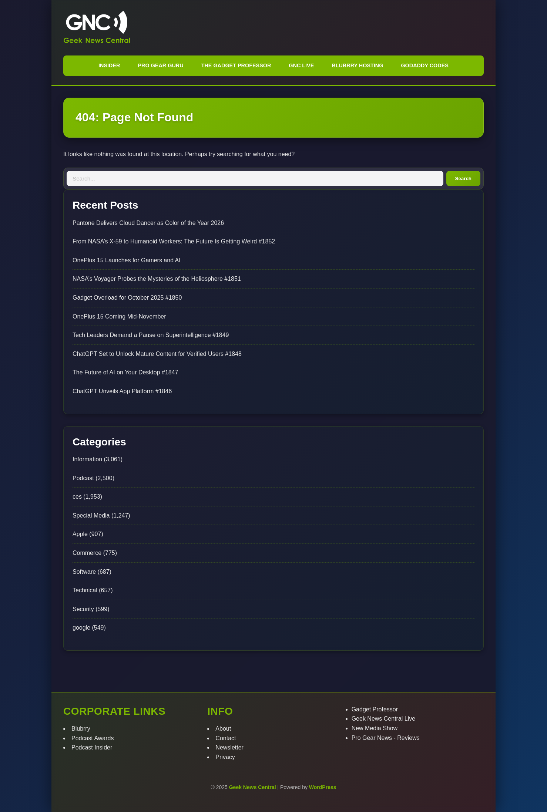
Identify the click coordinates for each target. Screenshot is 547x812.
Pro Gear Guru (160, 65)
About (223, 728)
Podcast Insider (91, 747)
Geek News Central (253, 787)
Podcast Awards (92, 738)
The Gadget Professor (236, 65)
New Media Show (375, 728)
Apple (80, 534)
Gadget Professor (375, 709)
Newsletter (229, 747)
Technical (85, 590)
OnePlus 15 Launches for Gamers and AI (127, 260)
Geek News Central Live (384, 718)
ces (77, 496)
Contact (225, 738)
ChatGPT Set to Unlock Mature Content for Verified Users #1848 (157, 354)
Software (84, 572)
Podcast (83, 478)
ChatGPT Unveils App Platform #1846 (122, 391)
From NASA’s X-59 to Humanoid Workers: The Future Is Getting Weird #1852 (174, 241)
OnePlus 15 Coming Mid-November (119, 316)
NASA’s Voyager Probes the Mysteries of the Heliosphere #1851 (157, 279)
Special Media (91, 515)
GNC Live (301, 65)
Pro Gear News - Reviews (386, 738)
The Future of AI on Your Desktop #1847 (125, 372)
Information (87, 459)
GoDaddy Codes (424, 65)
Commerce (87, 553)
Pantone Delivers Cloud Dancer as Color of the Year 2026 (148, 223)
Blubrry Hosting (357, 65)
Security (83, 609)
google (81, 627)
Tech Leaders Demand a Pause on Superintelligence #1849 (151, 335)
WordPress (322, 787)
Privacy (225, 757)
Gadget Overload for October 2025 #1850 (127, 297)
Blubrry (80, 728)
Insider (109, 65)
